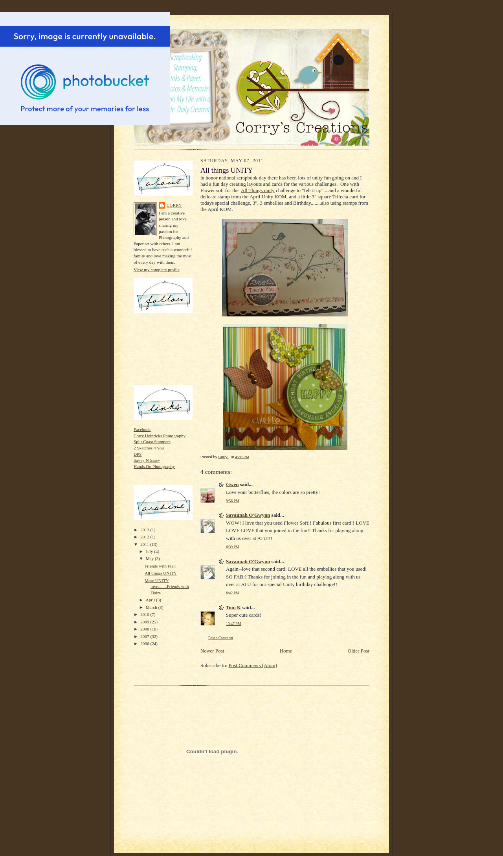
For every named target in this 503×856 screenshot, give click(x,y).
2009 (145, 621)
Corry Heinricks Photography (159, 435)
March (152, 607)
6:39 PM (232, 547)
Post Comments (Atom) (253, 665)
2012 (145, 536)
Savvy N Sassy (147, 460)
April (151, 599)
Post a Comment (220, 638)
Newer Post (212, 651)
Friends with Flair (160, 566)
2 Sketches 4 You (149, 448)
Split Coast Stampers (152, 441)
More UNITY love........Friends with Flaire (167, 586)
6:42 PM (232, 593)
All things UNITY (161, 573)
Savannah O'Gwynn (248, 515)
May (150, 558)
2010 (145, 614)
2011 (145, 544)
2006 (145, 643)
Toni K (233, 607)
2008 (145, 629)
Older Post (358, 651)
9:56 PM (232, 501)
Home (286, 651)
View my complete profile (157, 269)
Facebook (142, 429)
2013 (145, 529)
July (150, 551)
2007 (145, 636)
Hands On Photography (154, 466)
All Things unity (258, 190)
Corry (174, 205)
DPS (138, 454)
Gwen (232, 484)
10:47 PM (233, 623)
